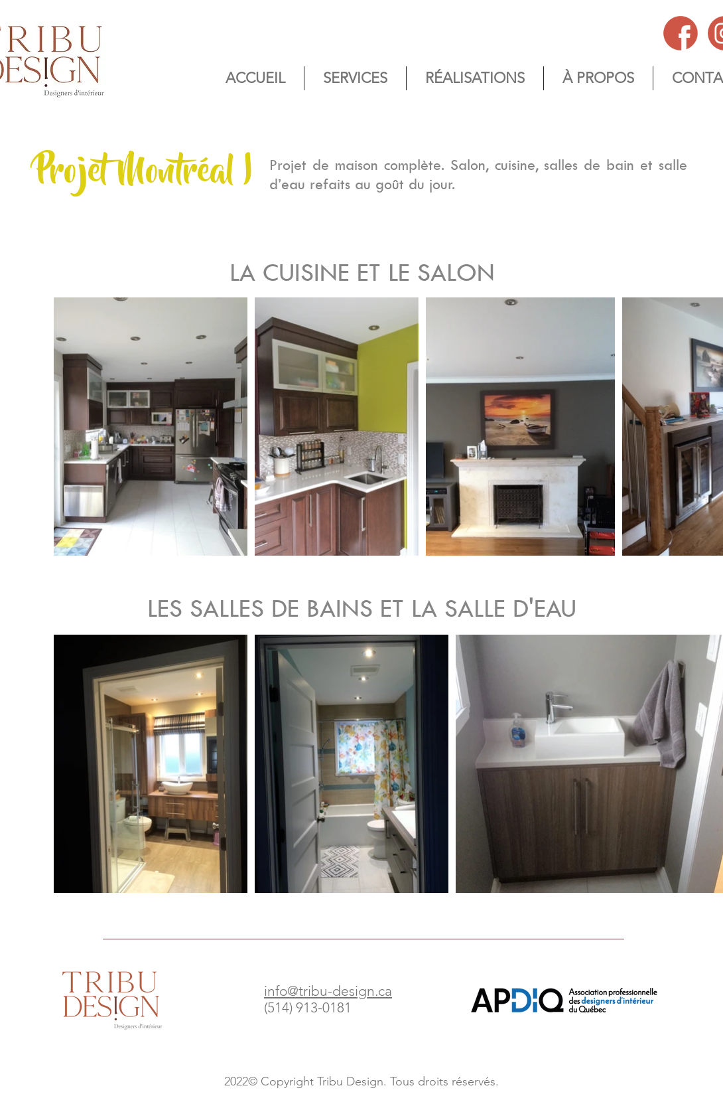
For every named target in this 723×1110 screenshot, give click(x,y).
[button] (598, 78)
